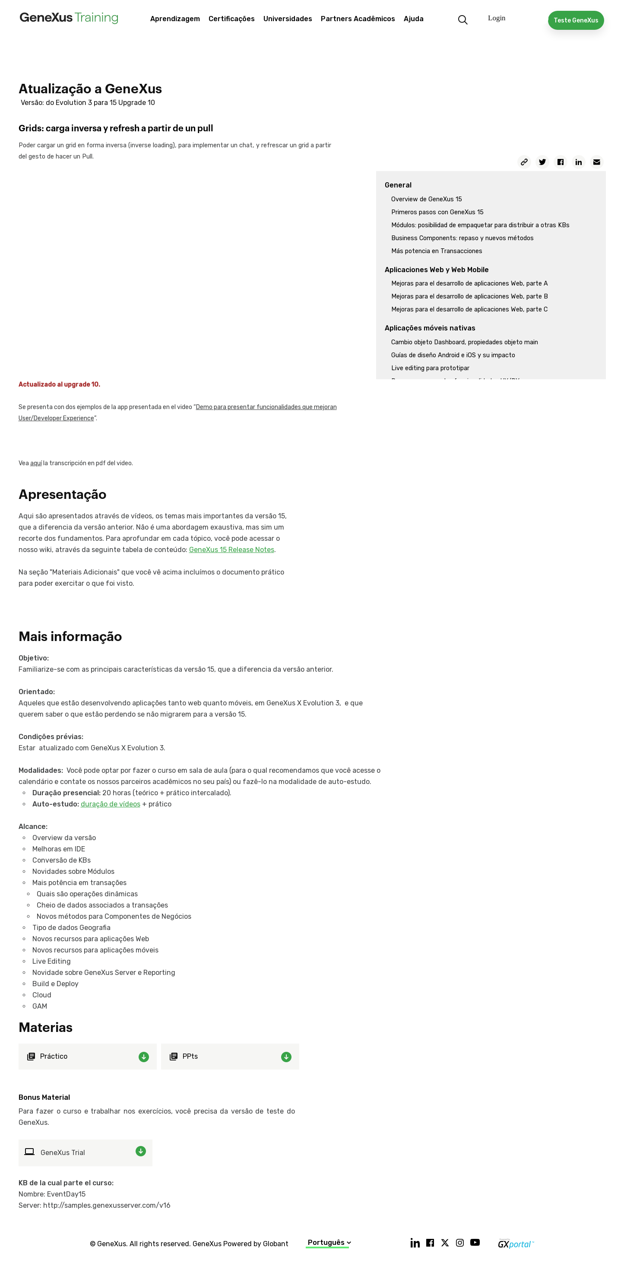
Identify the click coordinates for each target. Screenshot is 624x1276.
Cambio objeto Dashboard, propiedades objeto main (464, 342)
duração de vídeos (110, 804)
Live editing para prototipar (430, 368)
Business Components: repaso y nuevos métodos (462, 238)
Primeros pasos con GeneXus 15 (437, 212)
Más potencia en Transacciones (436, 251)
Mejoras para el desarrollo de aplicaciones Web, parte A (469, 283)
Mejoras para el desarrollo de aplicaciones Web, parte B (469, 296)
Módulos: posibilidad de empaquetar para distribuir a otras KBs (480, 225)
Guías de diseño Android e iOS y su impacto (453, 355)
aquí (36, 463)
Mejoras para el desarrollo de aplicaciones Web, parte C (469, 309)
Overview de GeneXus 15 (426, 199)
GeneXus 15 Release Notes (231, 550)
